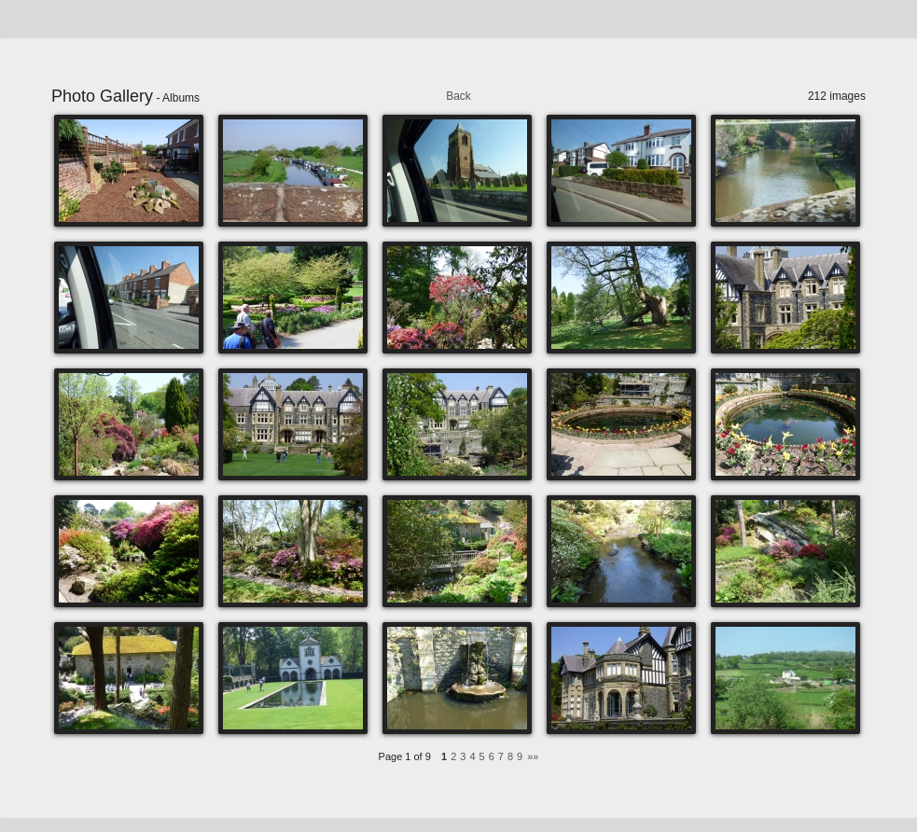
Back (458, 96)
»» (532, 756)
